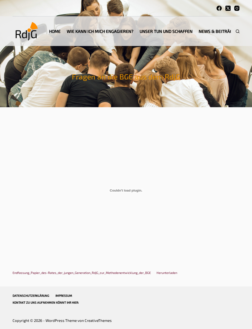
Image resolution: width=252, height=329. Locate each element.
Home (55, 31)
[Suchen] (237, 31)
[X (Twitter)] (228, 8)
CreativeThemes (98, 320)
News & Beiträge (217, 31)
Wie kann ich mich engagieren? (100, 31)
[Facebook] (219, 8)
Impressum (63, 295)
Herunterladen (167, 273)
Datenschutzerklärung (31, 295)
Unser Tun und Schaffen (166, 31)
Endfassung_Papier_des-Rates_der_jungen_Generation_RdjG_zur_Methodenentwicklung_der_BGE (82, 273)
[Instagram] (236, 8)
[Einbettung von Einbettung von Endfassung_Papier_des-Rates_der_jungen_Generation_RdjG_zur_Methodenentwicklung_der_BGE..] (126, 190)
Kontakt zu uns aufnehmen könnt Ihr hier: (46, 302)
